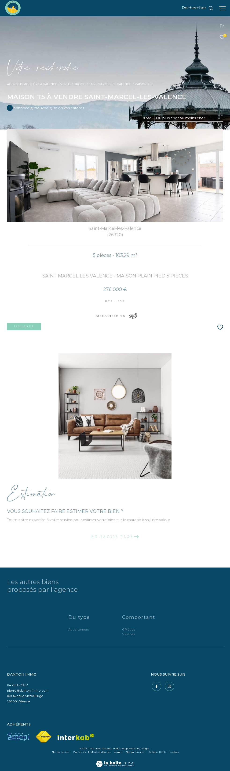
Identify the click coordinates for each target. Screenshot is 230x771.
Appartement (78, 629)
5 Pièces (128, 634)
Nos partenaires (135, 751)
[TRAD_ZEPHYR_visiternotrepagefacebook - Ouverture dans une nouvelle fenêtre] (155, 685)
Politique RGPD (157, 751)
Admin (118, 751)
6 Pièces (128, 629)
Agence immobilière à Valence (32, 84)
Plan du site (80, 751)
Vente (65, 84)
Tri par (146, 118)
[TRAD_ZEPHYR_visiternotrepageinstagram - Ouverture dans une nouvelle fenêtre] (168, 685)
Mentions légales (101, 751)
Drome (79, 84)
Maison (140, 84)
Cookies (174, 752)
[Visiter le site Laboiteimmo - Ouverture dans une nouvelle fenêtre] (115, 760)
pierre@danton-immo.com (27, 690)
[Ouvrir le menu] (222, 8)
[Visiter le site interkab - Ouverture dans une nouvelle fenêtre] (76, 737)
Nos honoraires (60, 751)
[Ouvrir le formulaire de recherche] (197, 8)
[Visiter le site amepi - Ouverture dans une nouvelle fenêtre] (18, 737)
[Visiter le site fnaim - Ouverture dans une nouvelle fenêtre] (43, 736)
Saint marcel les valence (110, 84)
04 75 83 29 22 (17, 685)
